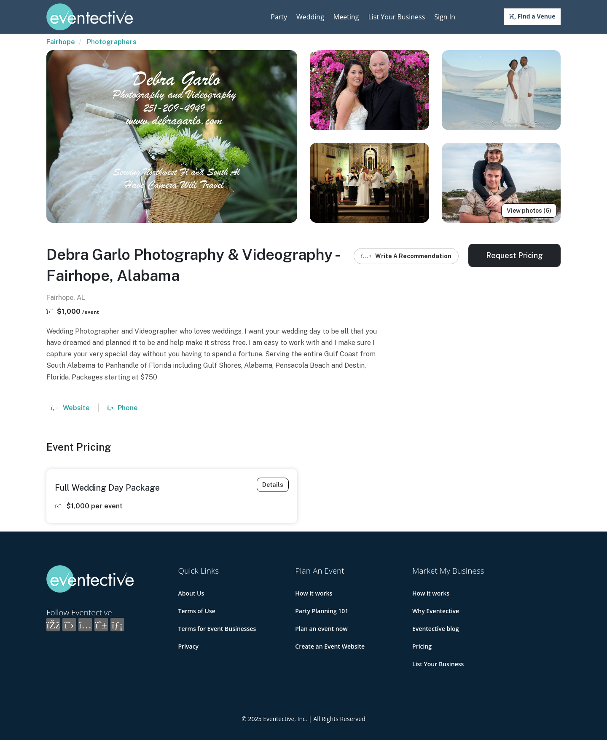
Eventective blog (435, 629)
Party (279, 16)
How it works (313, 593)
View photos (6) (529, 210)
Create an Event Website (330, 646)
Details (272, 484)
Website (70, 408)
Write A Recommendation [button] (406, 256)
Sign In (444, 16)
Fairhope (60, 42)
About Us (191, 593)
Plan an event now (321, 629)
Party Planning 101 (321, 611)
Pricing (422, 646)
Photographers (112, 42)
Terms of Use (196, 611)
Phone (122, 408)
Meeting (346, 16)
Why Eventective (435, 611)
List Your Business (396, 16)
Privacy (188, 646)
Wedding (310, 16)
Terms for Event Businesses (217, 629)
